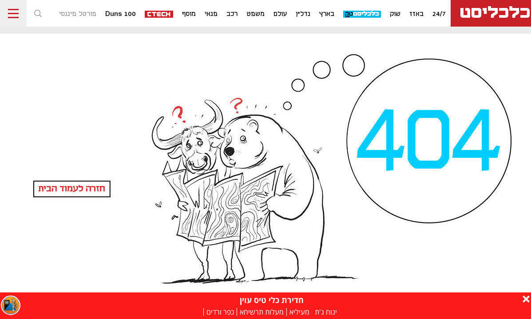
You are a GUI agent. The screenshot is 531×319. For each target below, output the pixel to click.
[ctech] (159, 13)
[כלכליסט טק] (362, 13)
